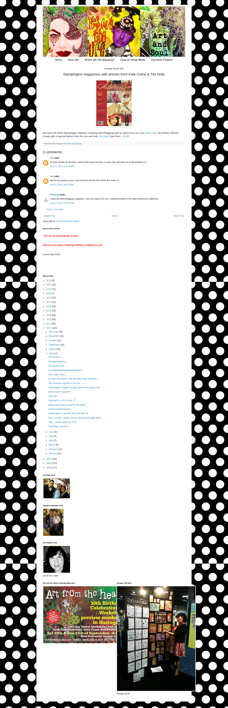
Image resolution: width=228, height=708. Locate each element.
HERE (126, 136)
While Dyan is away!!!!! (59, 392)
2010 (49, 459)
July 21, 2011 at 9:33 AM (62, 184)
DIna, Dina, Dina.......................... (64, 374)
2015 (49, 310)
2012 (49, 323)
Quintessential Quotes (59, 409)
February (53, 449)
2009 (49, 463)
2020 (49, 289)
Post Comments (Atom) (67, 221)
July (51, 353)
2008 (49, 467)
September (54, 344)
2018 (49, 297)
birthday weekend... (57, 361)
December (54, 331)
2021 (49, 284)
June (51, 432)
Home (58, 59)
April (51, 440)
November (54, 336)
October (53, 340)
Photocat (54, 194)
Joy (52, 158)
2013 (49, 319)
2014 (49, 315)
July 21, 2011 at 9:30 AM (62, 166)
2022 (49, 280)
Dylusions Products (162, 59)
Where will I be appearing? (99, 59)
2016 (49, 306)
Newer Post (49, 216)
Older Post (179, 216)
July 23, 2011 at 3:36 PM (62, 203)
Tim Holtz (103, 136)
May (51, 436)
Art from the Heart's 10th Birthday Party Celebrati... (73, 379)
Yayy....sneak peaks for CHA (62, 422)
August (52, 349)
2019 (49, 293)
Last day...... (54, 396)
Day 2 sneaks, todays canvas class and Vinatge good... (75, 418)
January (53, 453)
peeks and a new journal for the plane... (67, 405)
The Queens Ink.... (57, 366)
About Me (73, 59)
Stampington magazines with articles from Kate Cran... (75, 387)
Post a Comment (55, 209)
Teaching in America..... (59, 426)
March (52, 444)
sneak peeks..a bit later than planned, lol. (68, 413)
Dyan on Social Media (132, 59)
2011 (49, 328)
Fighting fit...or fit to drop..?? (62, 400)
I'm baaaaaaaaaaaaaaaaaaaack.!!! (65, 370)
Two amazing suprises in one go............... (68, 383)
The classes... (55, 357)
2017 (49, 302)
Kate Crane (151, 133)
